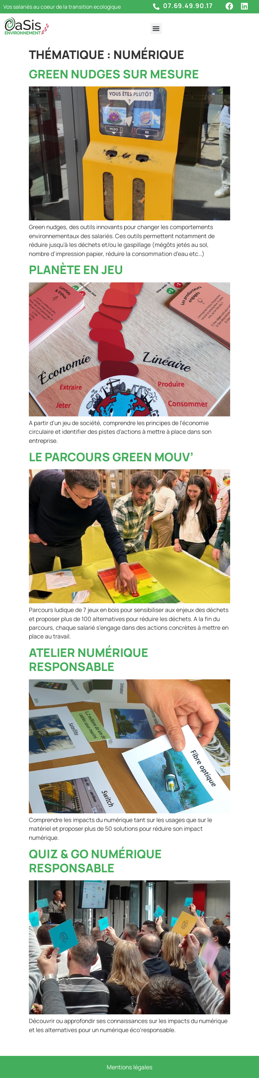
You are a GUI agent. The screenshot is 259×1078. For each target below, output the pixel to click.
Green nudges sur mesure (114, 74)
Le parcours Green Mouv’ (111, 457)
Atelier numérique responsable (88, 659)
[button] (156, 28)
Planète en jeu (76, 269)
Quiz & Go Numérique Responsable (95, 861)
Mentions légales (129, 1067)
